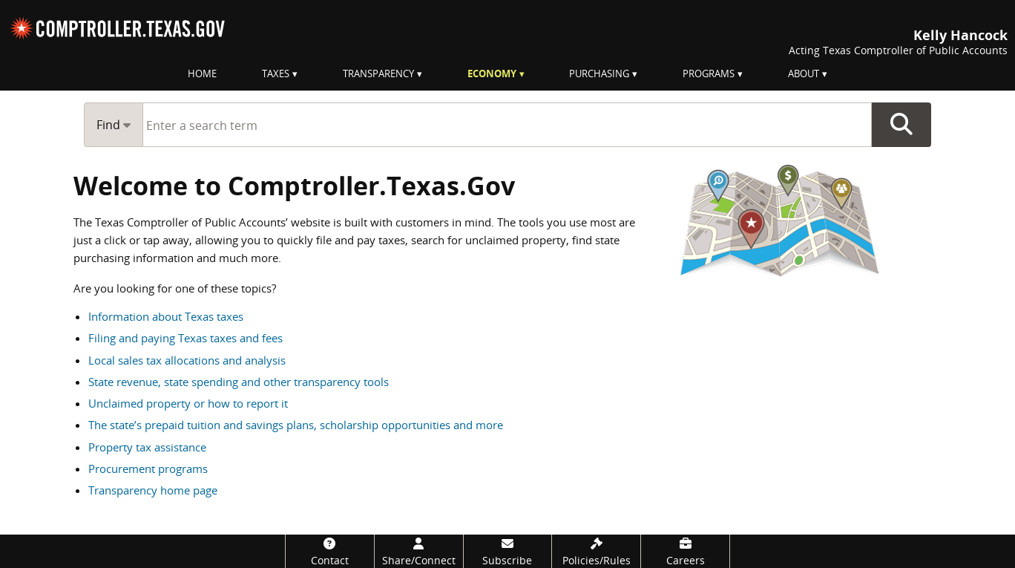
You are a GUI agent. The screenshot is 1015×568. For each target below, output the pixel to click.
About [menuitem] (803, 73)
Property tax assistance (147, 447)
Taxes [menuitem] (275, 73)
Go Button (901, 124)
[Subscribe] (508, 551)
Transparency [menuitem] (378, 73)
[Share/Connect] (419, 551)
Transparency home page (152, 490)
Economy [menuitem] (491, 73)
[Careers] (685, 551)
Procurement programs (148, 468)
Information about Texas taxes (165, 316)
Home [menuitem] (202, 73)
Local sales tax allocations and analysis (187, 360)
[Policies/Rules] (596, 551)
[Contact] (330, 551)
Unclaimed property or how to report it (188, 403)
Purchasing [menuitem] (599, 73)
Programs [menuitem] (709, 73)
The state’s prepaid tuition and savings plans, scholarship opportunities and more (295, 424)
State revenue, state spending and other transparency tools (238, 381)
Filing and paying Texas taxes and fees (185, 337)
